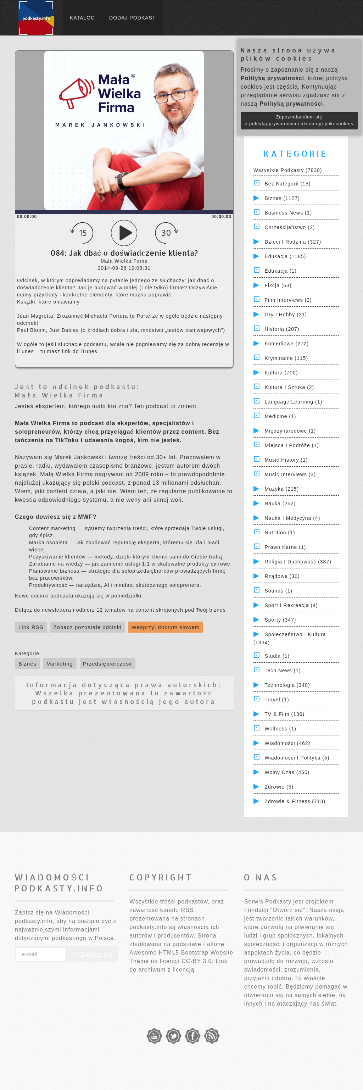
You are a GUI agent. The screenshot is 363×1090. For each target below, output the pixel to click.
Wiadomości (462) (287, 743)
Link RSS (31, 627)
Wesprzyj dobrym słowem (166, 627)
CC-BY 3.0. (198, 961)
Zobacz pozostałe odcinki (87, 627)
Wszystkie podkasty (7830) (287, 170)
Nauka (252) (280, 503)
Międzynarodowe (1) (290, 431)
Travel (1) (276, 699)
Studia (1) (277, 656)
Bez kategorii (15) (287, 184)
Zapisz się (92, 954)
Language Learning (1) (293, 402)
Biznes (27, 664)
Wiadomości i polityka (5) (296, 758)
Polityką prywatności (272, 78)
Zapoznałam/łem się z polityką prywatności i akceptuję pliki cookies (299, 120)
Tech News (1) (282, 670)
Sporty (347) (280, 620)
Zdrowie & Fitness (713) (294, 801)
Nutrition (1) (279, 532)
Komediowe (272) (286, 343)
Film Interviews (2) (288, 300)
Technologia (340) (287, 685)
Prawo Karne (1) (285, 547)
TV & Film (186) (284, 714)
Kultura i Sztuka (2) (289, 387)
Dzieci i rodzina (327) (292, 242)
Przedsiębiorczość (107, 664)
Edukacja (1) (280, 271)
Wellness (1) (280, 729)
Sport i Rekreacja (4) (291, 605)
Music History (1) (286, 460)
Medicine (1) (280, 416)
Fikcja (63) (277, 285)
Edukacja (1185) (285, 256)
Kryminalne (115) (286, 358)
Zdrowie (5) (279, 787)
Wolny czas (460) (286, 772)
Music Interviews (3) (289, 474)
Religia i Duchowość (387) (297, 562)
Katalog (82, 18)
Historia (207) (281, 329)
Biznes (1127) (282, 198)
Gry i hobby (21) (285, 314)
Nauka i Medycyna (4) (292, 518)
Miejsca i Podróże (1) (291, 445)
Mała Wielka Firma (60, 395)
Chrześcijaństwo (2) (289, 227)
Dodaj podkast (132, 18)
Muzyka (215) (281, 489)
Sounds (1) (278, 591)
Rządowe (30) (282, 576)
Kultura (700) (281, 373)
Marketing (59, 664)
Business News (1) (288, 213)
